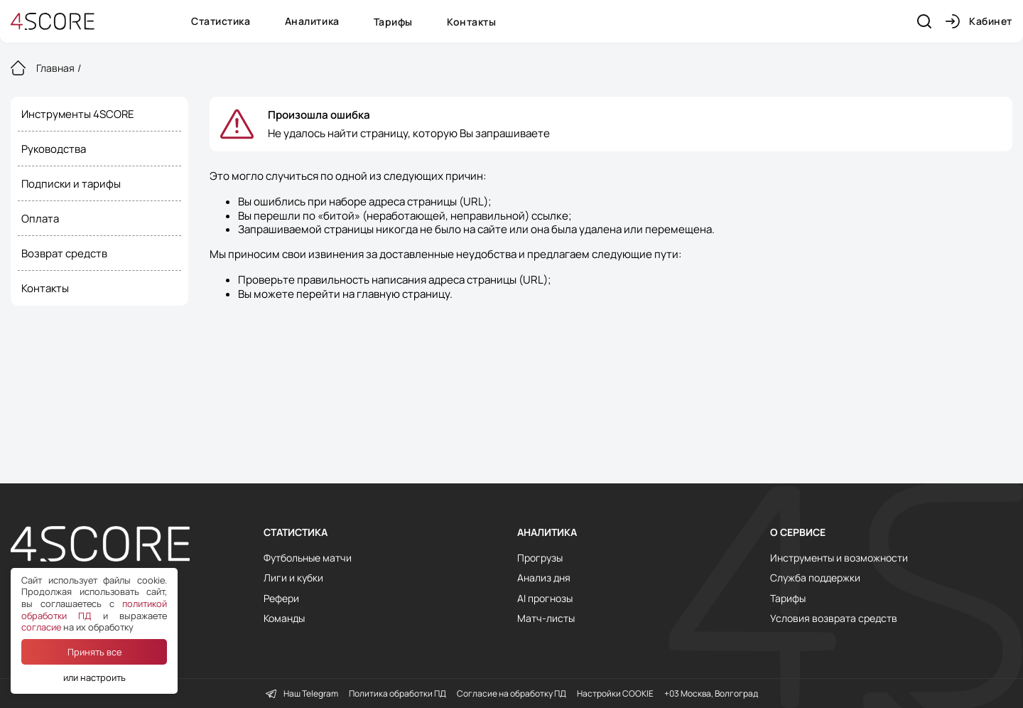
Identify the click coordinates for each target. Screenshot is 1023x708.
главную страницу (403, 293)
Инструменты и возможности (839, 558)
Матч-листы (546, 618)
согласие (41, 627)
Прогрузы (540, 558)
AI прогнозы (545, 598)
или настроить (94, 677)
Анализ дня (543, 578)
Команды (284, 618)
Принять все (94, 651)
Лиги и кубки (293, 578)
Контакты (471, 21)
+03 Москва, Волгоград (711, 693)
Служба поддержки (815, 578)
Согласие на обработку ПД (511, 693)
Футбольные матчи (308, 558)
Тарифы (393, 21)
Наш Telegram (302, 693)
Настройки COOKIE (615, 693)
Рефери (281, 598)
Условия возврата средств (833, 618)
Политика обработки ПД (397, 693)
